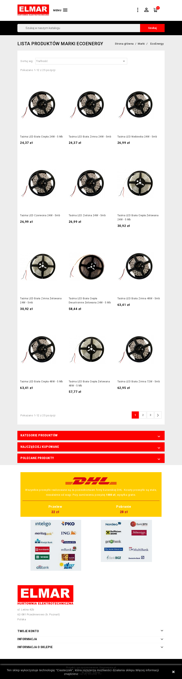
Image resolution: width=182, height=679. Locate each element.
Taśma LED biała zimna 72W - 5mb (138, 381)
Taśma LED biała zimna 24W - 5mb (90, 136)
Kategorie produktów (39, 435)
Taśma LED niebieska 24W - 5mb (137, 136)
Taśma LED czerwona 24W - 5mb (40, 215)
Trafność (81, 61)
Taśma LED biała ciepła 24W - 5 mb (41, 136)
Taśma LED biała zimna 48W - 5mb (138, 298)
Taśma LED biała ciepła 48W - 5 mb (41, 381)
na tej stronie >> (90, 674)
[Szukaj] (91, 28)
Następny (158, 415)
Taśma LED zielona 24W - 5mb (87, 215)
